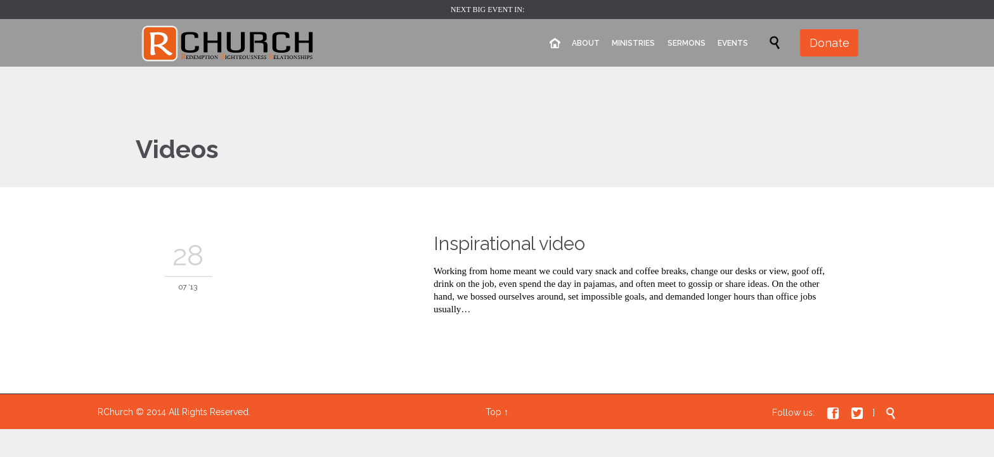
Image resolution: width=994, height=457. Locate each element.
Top (493, 412)
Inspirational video (509, 244)
